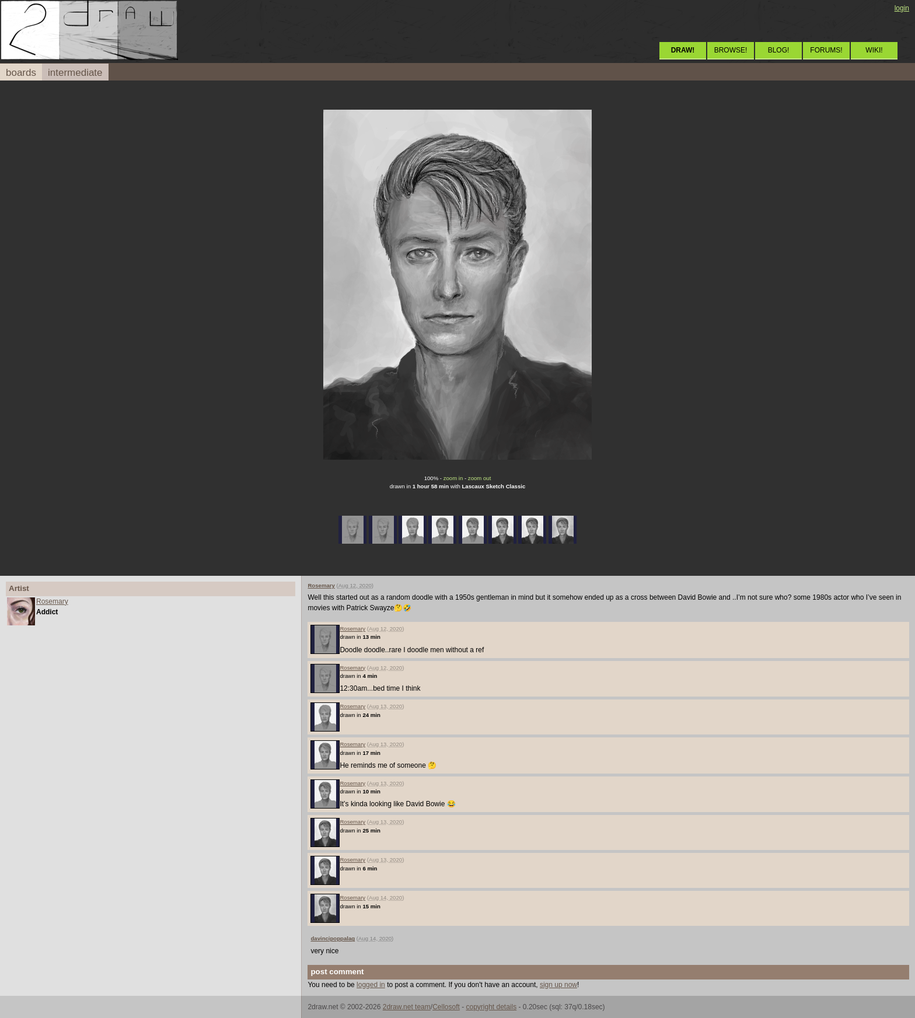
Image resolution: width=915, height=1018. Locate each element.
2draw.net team (407, 1007)
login (902, 8)
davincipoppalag (332, 938)
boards (21, 72)
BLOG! (779, 50)
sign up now (558, 985)
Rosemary (52, 601)
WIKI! (873, 50)
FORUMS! (826, 50)
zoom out (479, 478)
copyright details (491, 1007)
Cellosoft (446, 1007)
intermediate (75, 72)
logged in (371, 985)
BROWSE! (731, 50)
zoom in (453, 478)
